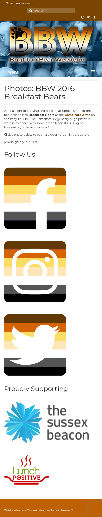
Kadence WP (67, 510)
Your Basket (20, 3)
